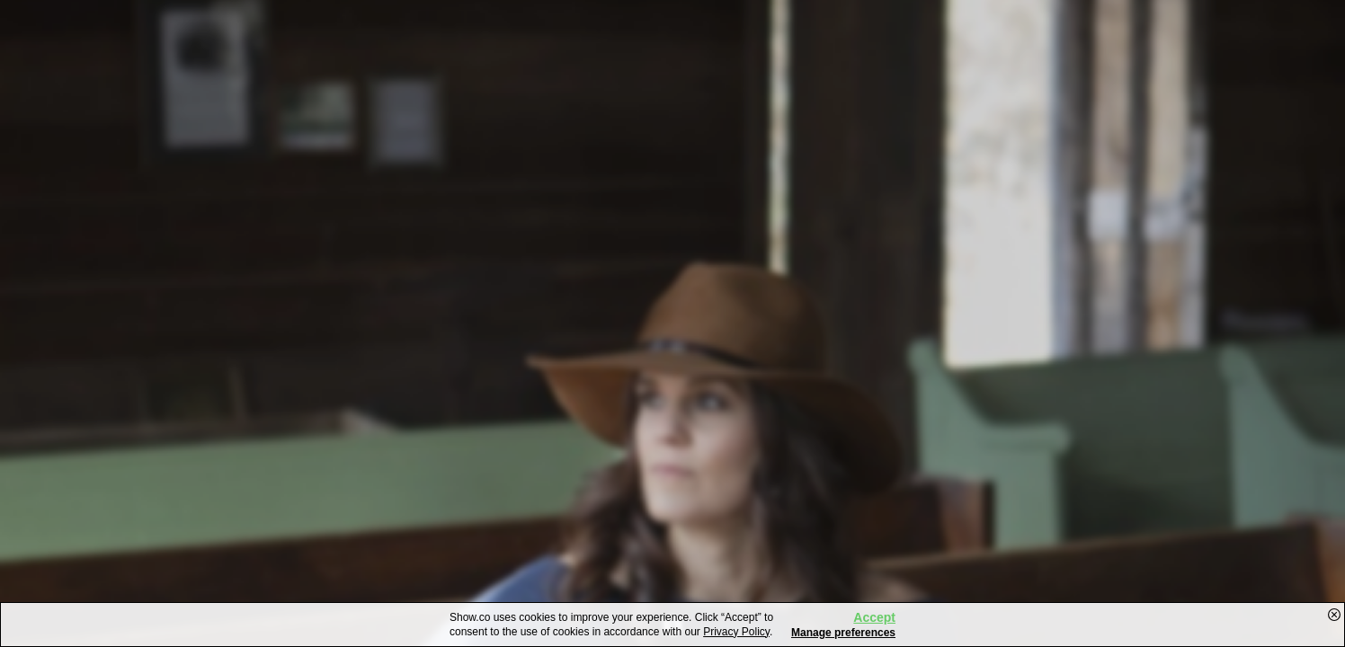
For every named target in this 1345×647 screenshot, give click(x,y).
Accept (874, 617)
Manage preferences (843, 632)
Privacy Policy (736, 631)
